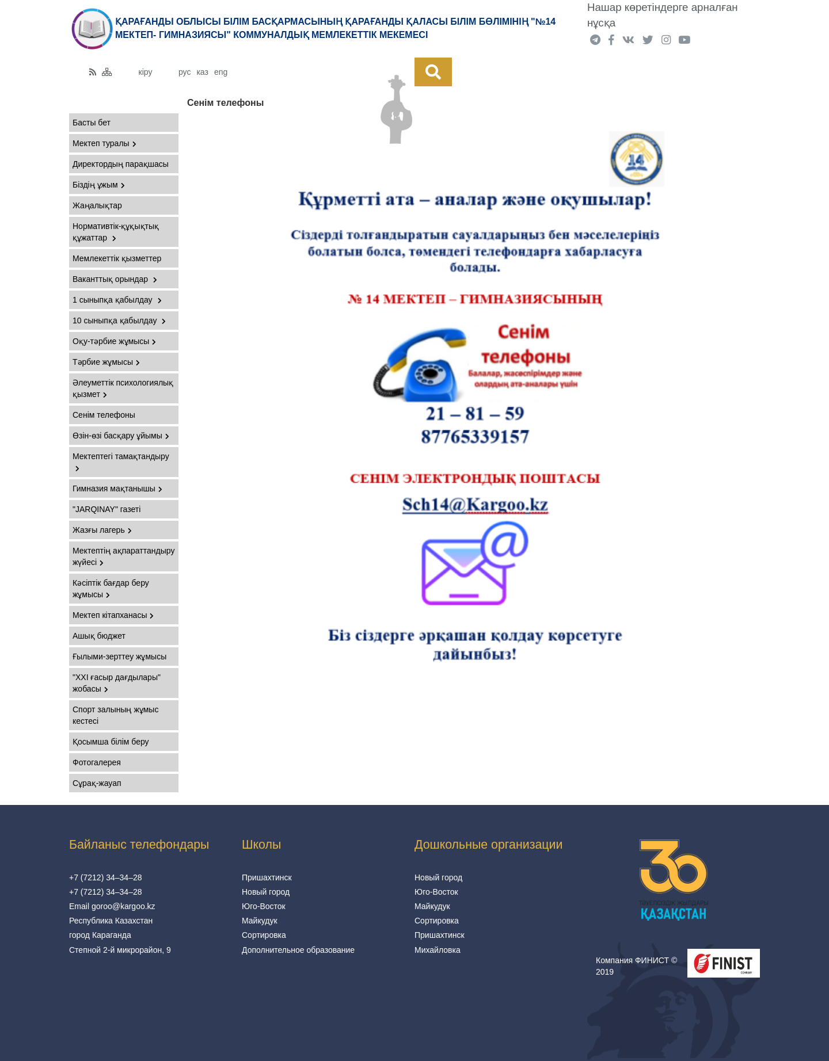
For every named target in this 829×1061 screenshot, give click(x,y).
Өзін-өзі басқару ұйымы (121, 435)
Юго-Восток (264, 906)
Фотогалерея (97, 762)
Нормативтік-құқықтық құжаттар (116, 232)
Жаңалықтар (97, 205)
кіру (146, 72)
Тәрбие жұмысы (106, 362)
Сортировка (264, 935)
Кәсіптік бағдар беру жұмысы (111, 588)
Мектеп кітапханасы (113, 615)
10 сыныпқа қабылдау (119, 320)
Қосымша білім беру (111, 741)
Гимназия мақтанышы (117, 488)
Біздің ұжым (99, 184)
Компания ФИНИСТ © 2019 (636, 966)
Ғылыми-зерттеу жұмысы (119, 656)
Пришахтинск (267, 877)
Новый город (266, 891)
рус (184, 72)
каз (202, 72)
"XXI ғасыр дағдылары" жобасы (117, 683)
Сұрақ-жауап (97, 783)
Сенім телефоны (104, 414)
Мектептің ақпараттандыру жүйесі (123, 556)
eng (220, 72)
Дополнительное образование (298, 950)
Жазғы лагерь (102, 530)
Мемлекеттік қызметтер (117, 258)
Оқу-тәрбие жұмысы (114, 341)
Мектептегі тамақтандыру (121, 462)
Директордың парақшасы (121, 164)
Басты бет (92, 122)
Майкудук (259, 920)
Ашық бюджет (99, 635)
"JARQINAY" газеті (106, 509)
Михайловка (437, 950)
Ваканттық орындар (115, 279)
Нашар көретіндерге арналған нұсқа (662, 15)
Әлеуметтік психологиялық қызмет (123, 388)
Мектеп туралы (104, 143)
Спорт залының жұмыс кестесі (115, 715)
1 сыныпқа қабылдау (117, 299)
